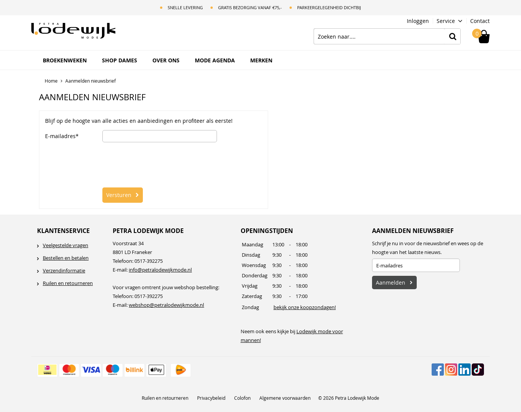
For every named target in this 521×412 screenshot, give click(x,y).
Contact (480, 20)
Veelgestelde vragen (65, 245)
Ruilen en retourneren (68, 283)
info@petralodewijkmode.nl (160, 269)
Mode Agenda (215, 60)
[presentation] (160, 165)
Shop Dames (119, 60)
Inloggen (418, 20)
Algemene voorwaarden (285, 398)
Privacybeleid (211, 398)
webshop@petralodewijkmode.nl (166, 304)
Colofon (242, 398)
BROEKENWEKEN (65, 60)
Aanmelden (390, 282)
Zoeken (452, 36)
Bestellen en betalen (66, 257)
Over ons (166, 60)
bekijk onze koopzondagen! (304, 307)
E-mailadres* (62, 136)
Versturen (118, 195)
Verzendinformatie (64, 270)
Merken (261, 60)
